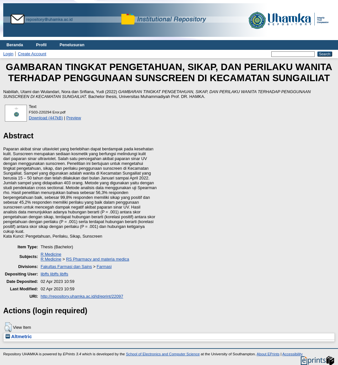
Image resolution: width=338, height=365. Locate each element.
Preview (73, 117)
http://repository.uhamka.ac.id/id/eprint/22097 (81, 296)
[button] (8, 327)
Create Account (32, 53)
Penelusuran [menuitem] (72, 44)
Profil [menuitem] (41, 44)
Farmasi (104, 266)
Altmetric (19, 336)
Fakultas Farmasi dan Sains (66, 266)
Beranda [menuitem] (14, 44)
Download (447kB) (46, 117)
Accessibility (292, 354)
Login (8, 53)
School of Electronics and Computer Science (163, 354)
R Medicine (50, 254)
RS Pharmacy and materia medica (97, 259)
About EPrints (268, 354)
